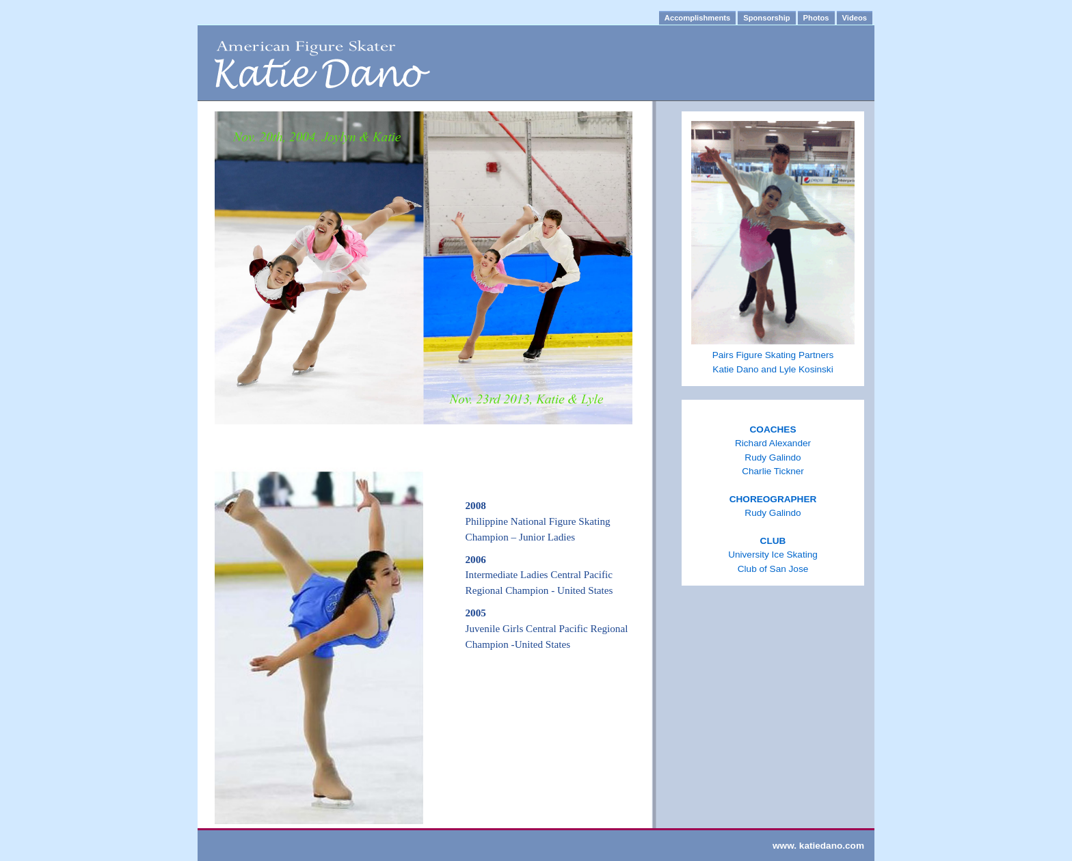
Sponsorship (766, 18)
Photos (816, 18)
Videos (854, 18)
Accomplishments (697, 18)
